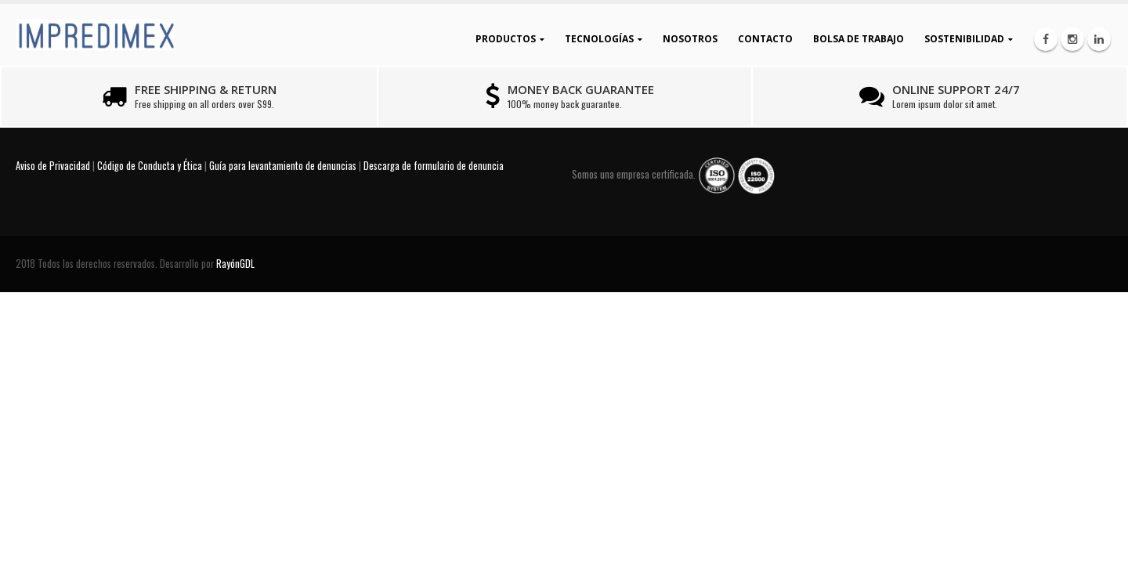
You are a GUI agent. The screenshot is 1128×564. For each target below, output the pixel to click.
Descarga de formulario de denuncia (433, 165)
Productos (505, 38)
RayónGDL (235, 263)
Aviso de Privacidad (53, 165)
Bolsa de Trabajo (858, 38)
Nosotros (690, 38)
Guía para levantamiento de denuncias (282, 165)
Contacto (765, 38)
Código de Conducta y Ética (149, 165)
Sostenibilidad (964, 38)
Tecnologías (599, 38)
